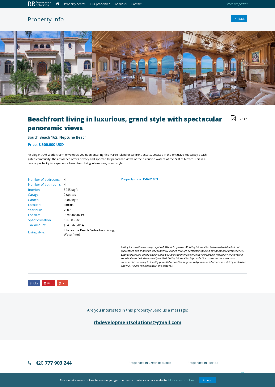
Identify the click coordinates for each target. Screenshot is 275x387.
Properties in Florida (203, 362)
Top (243, 372)
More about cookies (181, 380)
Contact (136, 4)
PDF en (238, 118)
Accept (207, 380)
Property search (75, 4)
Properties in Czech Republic (150, 362)
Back (239, 18)
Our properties (100, 4)
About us (121, 4)
